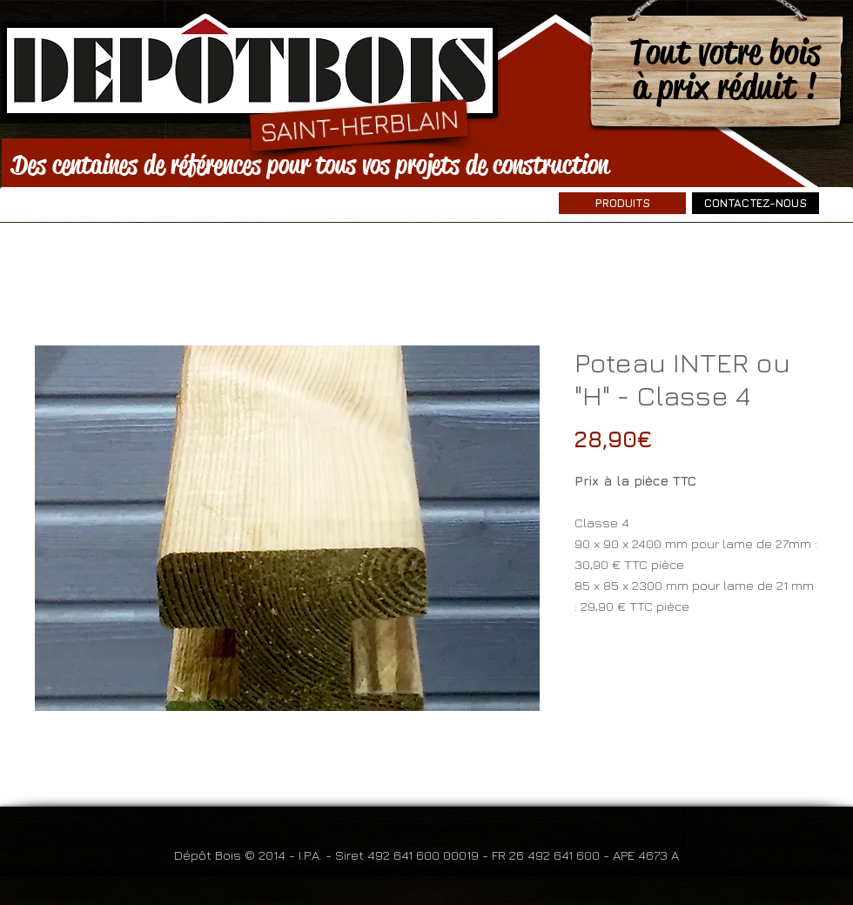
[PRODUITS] (622, 203)
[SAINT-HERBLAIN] (359, 125)
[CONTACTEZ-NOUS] (755, 203)
